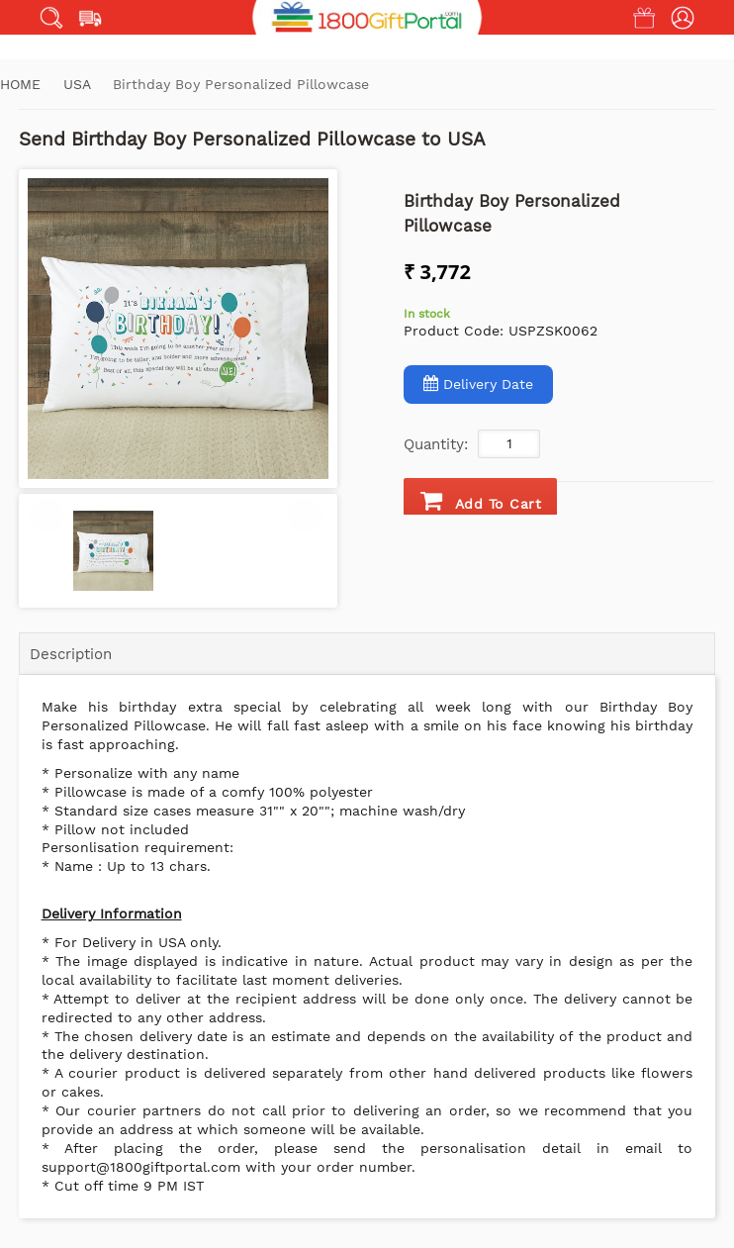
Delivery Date (478, 383)
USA (79, 84)
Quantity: (436, 444)
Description (71, 654)
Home (20, 84)
